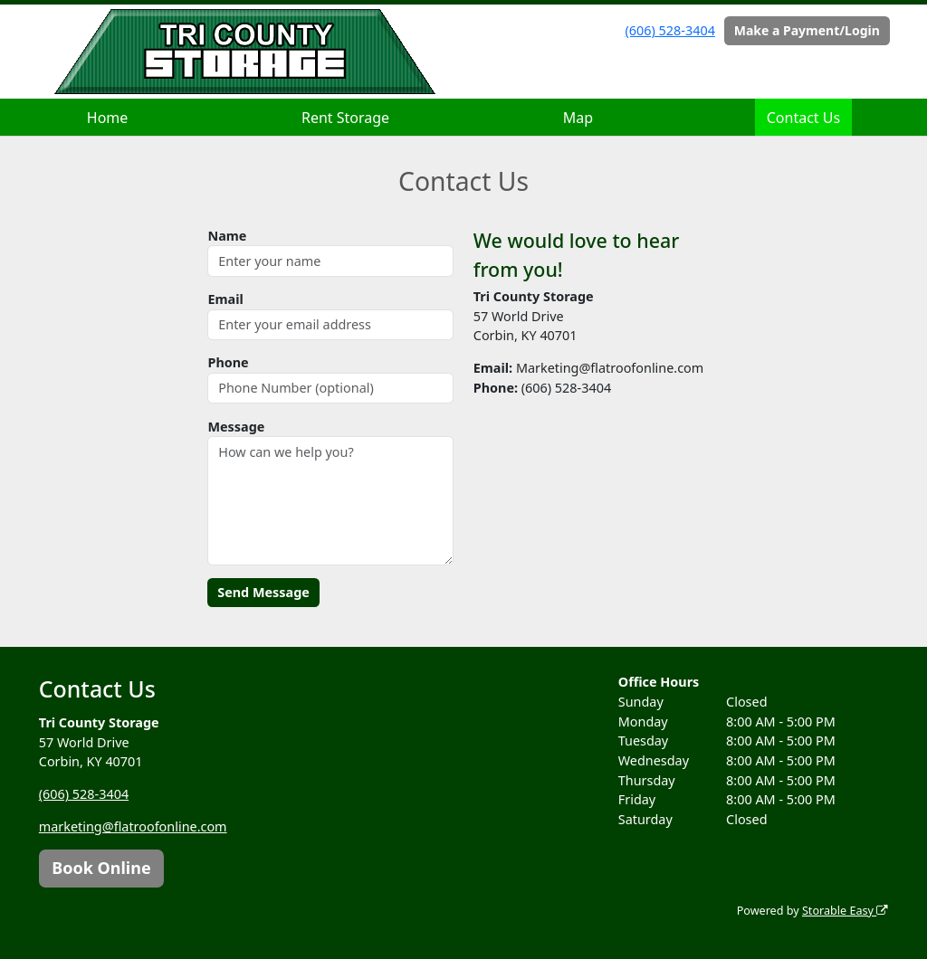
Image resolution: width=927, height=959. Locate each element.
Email (225, 299)
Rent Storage (345, 118)
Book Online (101, 867)
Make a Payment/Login (807, 30)
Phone (227, 362)
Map (578, 118)
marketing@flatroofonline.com (133, 826)
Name (226, 235)
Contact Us (803, 118)
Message (235, 426)
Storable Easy (845, 910)
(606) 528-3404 (670, 30)
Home (108, 118)
